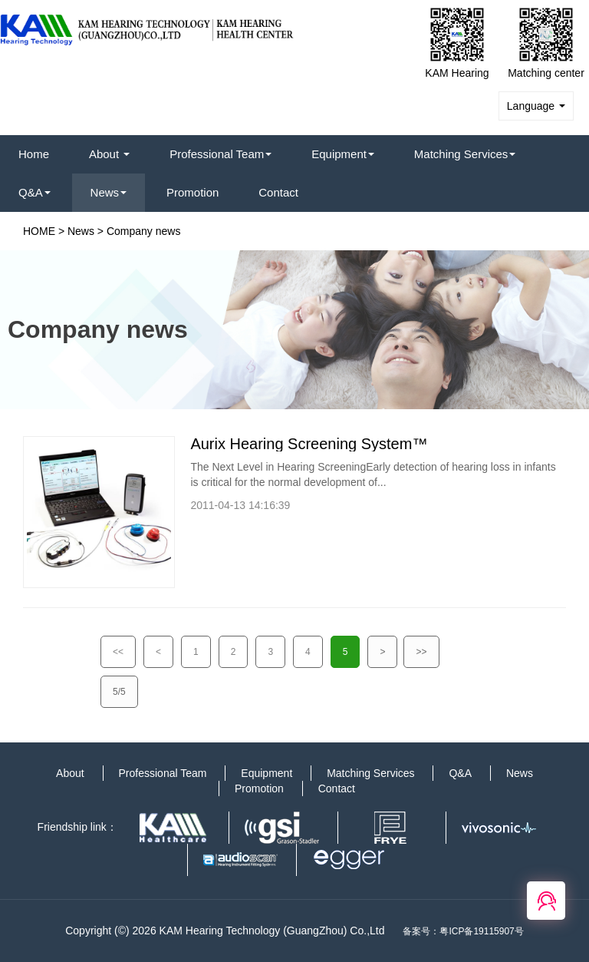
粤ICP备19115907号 (481, 931)
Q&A (34, 192)
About (109, 153)
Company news (144, 231)
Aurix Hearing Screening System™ (308, 443)
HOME (39, 231)
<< (118, 651)
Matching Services (465, 153)
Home (33, 153)
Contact (278, 192)
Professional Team (220, 153)
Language (536, 106)
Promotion (192, 192)
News (108, 192)
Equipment (342, 153)
